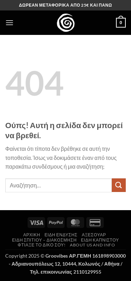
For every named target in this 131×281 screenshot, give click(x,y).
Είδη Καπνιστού (100, 240)
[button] (9, 22)
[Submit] (119, 185)
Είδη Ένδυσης (60, 234)
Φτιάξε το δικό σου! (42, 244)
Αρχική (32, 234)
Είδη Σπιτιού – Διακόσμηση (44, 240)
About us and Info (92, 244)
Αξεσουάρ (94, 234)
